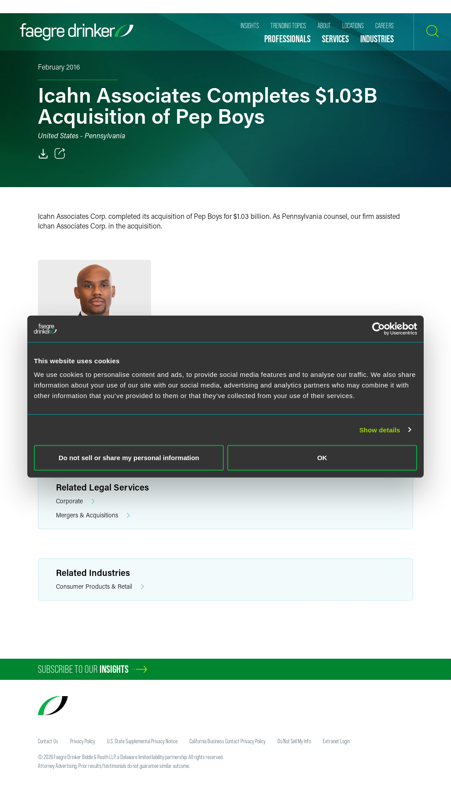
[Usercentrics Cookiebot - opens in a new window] (378, 328)
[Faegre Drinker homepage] (76, 32)
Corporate (75, 501)
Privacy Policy (82, 741)
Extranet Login (336, 741)
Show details (379, 429)
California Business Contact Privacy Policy (227, 741)
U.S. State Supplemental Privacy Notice (142, 741)
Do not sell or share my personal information (129, 457)
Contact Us (48, 741)
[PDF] (43, 153)
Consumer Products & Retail (100, 586)
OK (322, 457)
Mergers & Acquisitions (93, 515)
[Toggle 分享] (60, 153)
